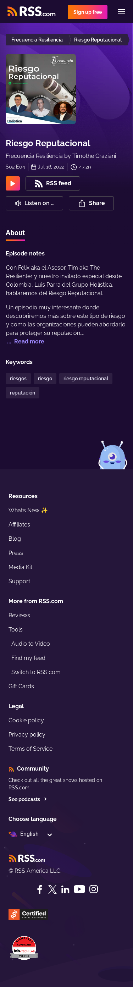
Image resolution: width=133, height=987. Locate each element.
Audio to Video (30, 643)
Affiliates (19, 524)
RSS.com (19, 787)
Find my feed (28, 658)
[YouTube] (79, 889)
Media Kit (20, 567)
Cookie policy (26, 720)
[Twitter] (52, 889)
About (15, 232)
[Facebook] (39, 889)
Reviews (19, 615)
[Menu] (121, 11)
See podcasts (28, 799)
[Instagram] (93, 889)
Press (16, 553)
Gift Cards (21, 686)
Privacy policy (27, 734)
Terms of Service (30, 748)
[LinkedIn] (65, 889)
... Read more (25, 341)
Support (19, 581)
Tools (16, 629)
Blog (15, 538)
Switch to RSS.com (36, 672)
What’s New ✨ (28, 510)
